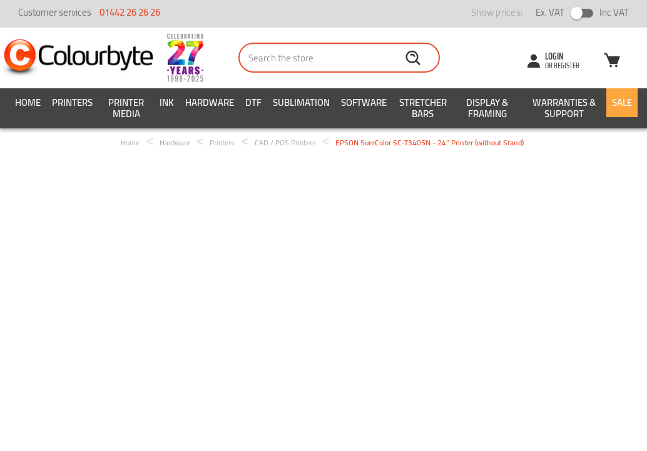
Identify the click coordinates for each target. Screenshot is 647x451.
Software (364, 102)
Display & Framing (487, 108)
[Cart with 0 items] (612, 62)
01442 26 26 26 (129, 12)
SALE (622, 102)
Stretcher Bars (423, 108)
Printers (72, 102)
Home (28, 102)
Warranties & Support (564, 108)
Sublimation (301, 102)
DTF (253, 102)
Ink (167, 102)
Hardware (209, 102)
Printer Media (126, 108)
